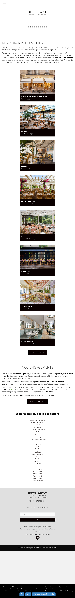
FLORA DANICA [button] (38, 74)
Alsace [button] (36, 74)
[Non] (73, 591)
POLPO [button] (46, 74)
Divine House (37, 521)
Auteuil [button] (30, 74)
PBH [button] (34, 74)
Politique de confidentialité (43, 594)
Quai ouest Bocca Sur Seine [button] (44, 74)
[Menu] (4, 4)
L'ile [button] (40, 74)
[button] (37, 567)
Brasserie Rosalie (37, 528)
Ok (22, 594)
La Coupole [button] (42, 74)
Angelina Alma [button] (28, 74)
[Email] (37, 562)
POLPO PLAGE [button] (32, 74)
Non (28, 594)
